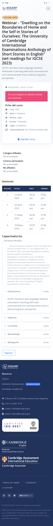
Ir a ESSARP (8, 487)
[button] (26, 291)
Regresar (9, 353)
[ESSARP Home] (13, 8)
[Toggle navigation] (48, 8)
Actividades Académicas (12, 389)
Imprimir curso (26, 139)
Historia (5, 379)
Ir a (45, 2)
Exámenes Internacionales (21, 384)
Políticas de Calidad (11, 482)
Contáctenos (30, 482)
